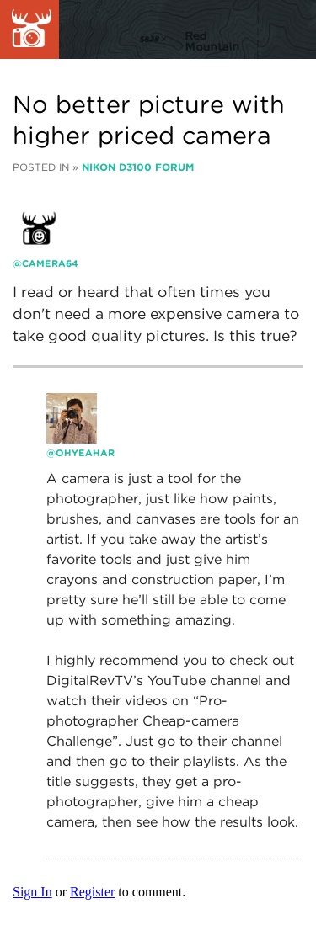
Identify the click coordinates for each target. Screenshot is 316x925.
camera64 (50, 263)
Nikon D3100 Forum (138, 167)
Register (92, 892)
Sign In (32, 892)
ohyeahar (85, 453)
